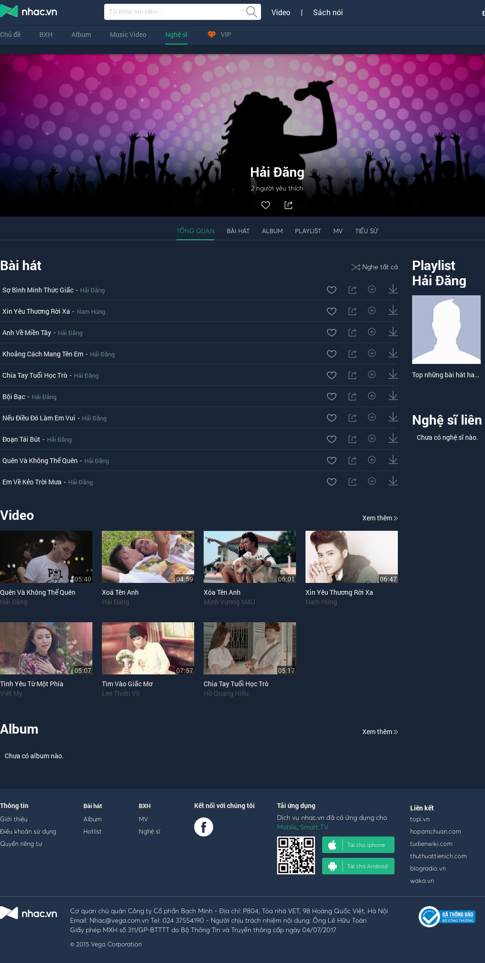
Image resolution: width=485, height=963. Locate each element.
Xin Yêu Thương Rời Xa (36, 311)
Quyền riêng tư (21, 843)
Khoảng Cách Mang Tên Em (42, 353)
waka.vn (422, 880)
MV (338, 231)
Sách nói (328, 12)
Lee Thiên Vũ (121, 693)
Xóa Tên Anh (222, 592)
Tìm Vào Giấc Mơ (127, 683)
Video (280, 12)
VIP (219, 34)
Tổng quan (196, 231)
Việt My (11, 693)
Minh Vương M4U (229, 601)
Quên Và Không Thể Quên (40, 460)
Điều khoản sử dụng (28, 831)
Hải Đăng (92, 290)
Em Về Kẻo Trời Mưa (32, 481)
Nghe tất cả (374, 267)
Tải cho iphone (356, 845)
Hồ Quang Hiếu (226, 693)
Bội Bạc (13, 396)
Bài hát (238, 231)
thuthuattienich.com (438, 856)
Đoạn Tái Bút (21, 439)
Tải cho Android (357, 866)
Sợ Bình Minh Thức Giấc (37, 289)
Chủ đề (10, 34)
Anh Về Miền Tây (26, 332)
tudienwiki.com (431, 843)
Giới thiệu (13, 819)
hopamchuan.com (435, 831)
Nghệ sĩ (176, 34)
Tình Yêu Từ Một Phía (31, 683)
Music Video (128, 34)
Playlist (308, 231)
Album (81, 34)
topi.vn (420, 819)
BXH (46, 34)
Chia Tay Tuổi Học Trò (34, 375)
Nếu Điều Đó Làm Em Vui (38, 417)
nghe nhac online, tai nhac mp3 (29, 12)
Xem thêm (380, 517)
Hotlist (92, 831)
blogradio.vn (428, 868)
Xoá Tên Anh (120, 592)
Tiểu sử (366, 231)
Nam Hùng (91, 311)
